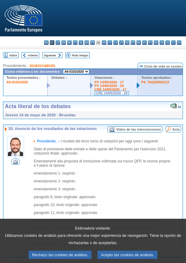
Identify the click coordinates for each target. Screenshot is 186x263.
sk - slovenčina (162, 42)
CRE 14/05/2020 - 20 (112, 93)
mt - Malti (133, 42)
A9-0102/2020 (17, 82)
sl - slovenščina (167, 42)
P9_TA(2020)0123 (155, 82)
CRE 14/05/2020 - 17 (110, 89)
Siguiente (50, 55)
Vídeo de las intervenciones (138, 129)
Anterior (33, 55)
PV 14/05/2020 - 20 (109, 86)
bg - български (46, 42)
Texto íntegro (79, 55)
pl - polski (144, 42)
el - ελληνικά (81, 42)
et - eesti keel (75, 42)
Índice (13, 55)
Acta (176, 129)
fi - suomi (173, 42)
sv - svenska (179, 42)
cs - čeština (58, 42)
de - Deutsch (69, 42)
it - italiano (110, 42)
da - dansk (63, 42)
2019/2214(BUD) (42, 66)
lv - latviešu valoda (115, 42)
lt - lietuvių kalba (121, 42)
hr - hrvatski (104, 42)
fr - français (92, 42)
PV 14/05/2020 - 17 (109, 82)
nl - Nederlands (138, 42)
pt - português (150, 42)
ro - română (156, 42)
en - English (86, 42)
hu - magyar (127, 42)
